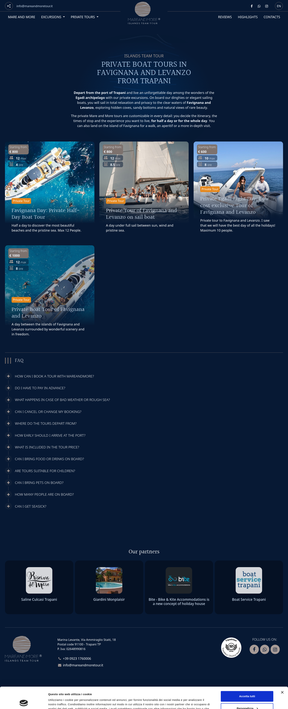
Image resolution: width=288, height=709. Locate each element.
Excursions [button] (51, 17)
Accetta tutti (247, 674)
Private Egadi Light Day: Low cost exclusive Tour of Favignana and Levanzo (234, 206)
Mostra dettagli (58, 701)
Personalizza (247, 686)
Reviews (225, 17)
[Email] (35, 6)
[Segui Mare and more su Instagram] (266, 6)
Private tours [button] (83, 17)
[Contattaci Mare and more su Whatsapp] (259, 6)
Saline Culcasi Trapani (39, 599)
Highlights (248, 17)
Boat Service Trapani (249, 599)
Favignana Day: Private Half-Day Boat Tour (46, 214)
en (279, 6)
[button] (109, 376)
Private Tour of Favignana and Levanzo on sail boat (141, 214)
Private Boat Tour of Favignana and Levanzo (48, 313)
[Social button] (9, 6)
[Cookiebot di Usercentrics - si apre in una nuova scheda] (24, 702)
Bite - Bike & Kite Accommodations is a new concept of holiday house (179, 601)
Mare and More (21, 17)
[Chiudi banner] (282, 670)
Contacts (272, 17)
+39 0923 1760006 (77, 658)
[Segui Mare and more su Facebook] (251, 6)
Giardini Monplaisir (109, 599)
